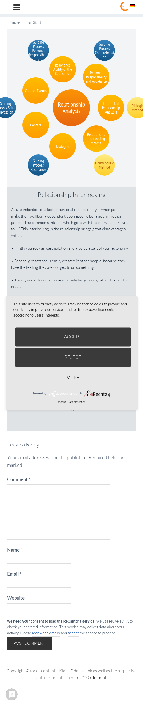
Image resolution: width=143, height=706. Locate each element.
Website (16, 598)
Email (14, 574)
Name (14, 550)
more (72, 377)
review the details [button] (46, 633)
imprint (62, 402)
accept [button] (73, 633)
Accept (73, 337)
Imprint (100, 677)
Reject (72, 357)
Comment (18, 479)
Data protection (76, 402)
